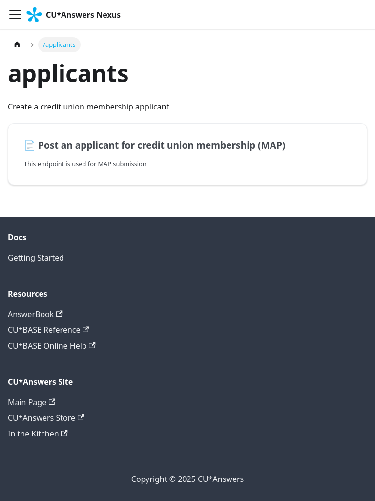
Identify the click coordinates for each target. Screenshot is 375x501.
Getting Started (36, 257)
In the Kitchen (38, 433)
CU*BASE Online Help (52, 345)
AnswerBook (35, 314)
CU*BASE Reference (48, 330)
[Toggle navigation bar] (15, 14)
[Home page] (17, 44)
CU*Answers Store (46, 418)
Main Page (31, 402)
